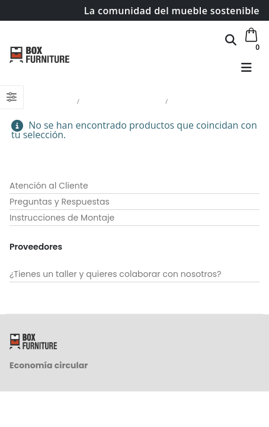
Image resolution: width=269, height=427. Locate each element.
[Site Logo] (39, 54)
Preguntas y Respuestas (59, 202)
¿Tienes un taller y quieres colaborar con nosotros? (115, 274)
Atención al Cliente (48, 186)
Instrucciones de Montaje (61, 218)
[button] (231, 39)
